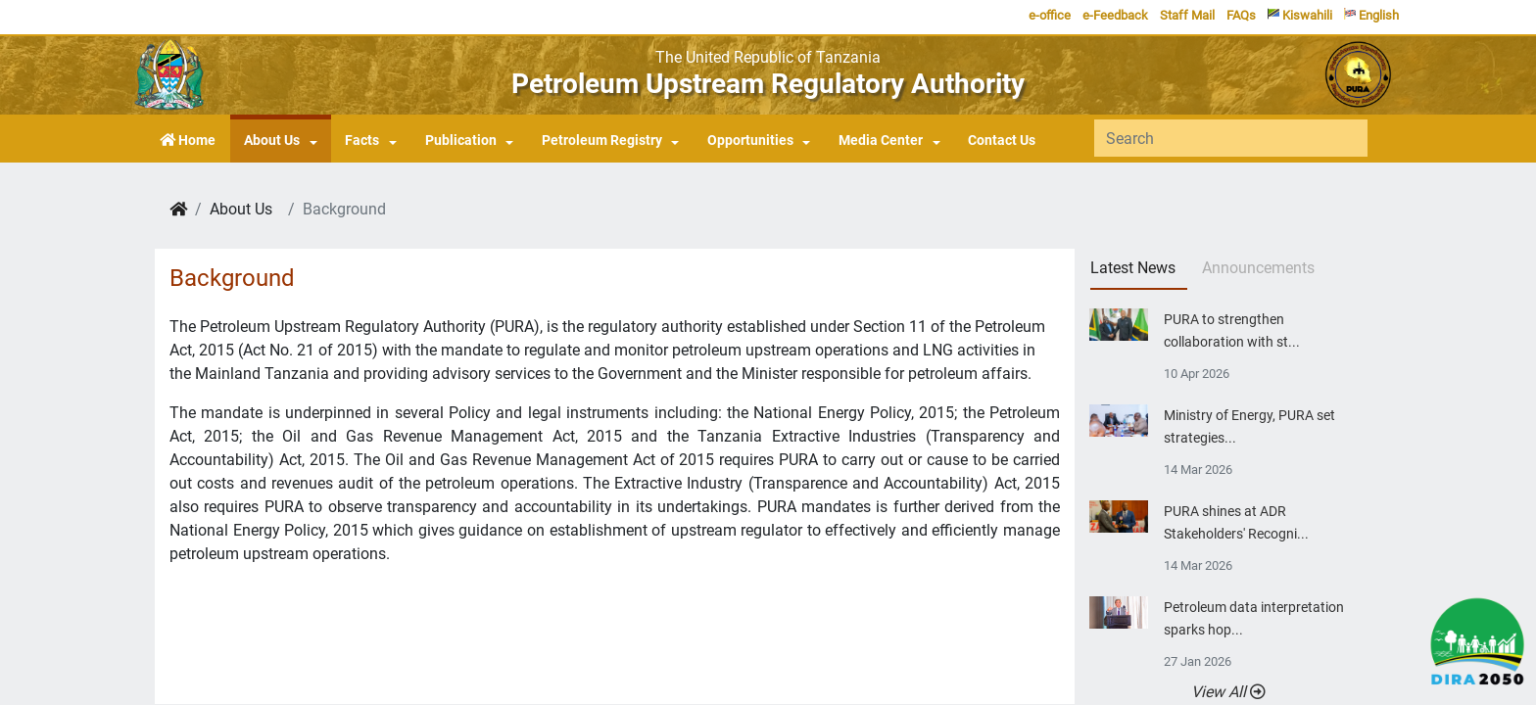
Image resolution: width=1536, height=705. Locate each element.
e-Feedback (1115, 15)
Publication (461, 140)
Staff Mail (1187, 15)
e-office (1050, 15)
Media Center (881, 140)
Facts (362, 140)
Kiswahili (1300, 15)
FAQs (1241, 15)
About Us (272, 140)
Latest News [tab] (1133, 267)
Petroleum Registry (602, 140)
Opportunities (750, 140)
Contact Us (1001, 140)
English (1371, 15)
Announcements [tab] (1258, 267)
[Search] (1231, 138)
